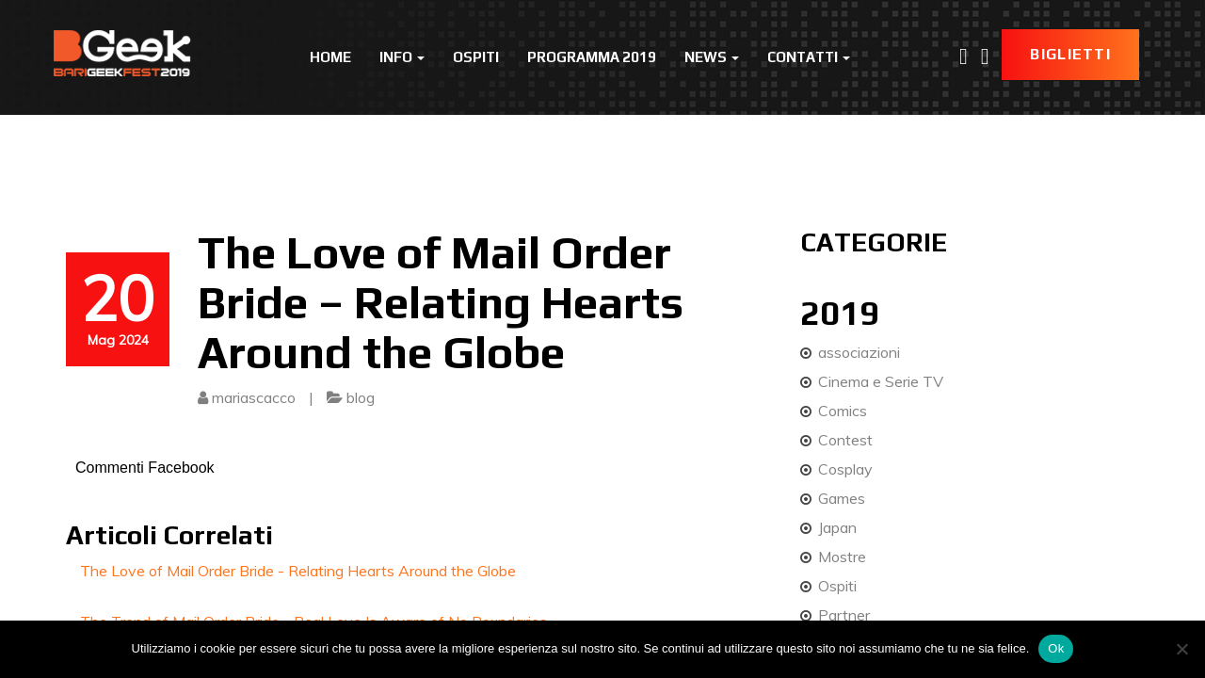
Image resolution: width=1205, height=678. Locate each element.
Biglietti (1070, 54)
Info (402, 57)
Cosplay (845, 469)
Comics (842, 410)
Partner (844, 614)
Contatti (808, 57)
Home (330, 57)
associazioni (859, 352)
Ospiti (476, 57)
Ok (1056, 648)
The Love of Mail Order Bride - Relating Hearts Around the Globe (298, 570)
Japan (837, 527)
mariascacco (254, 397)
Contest (845, 439)
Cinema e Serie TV (880, 381)
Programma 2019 (591, 57)
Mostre (842, 556)
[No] (1181, 648)
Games (841, 498)
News (711, 57)
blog (360, 397)
